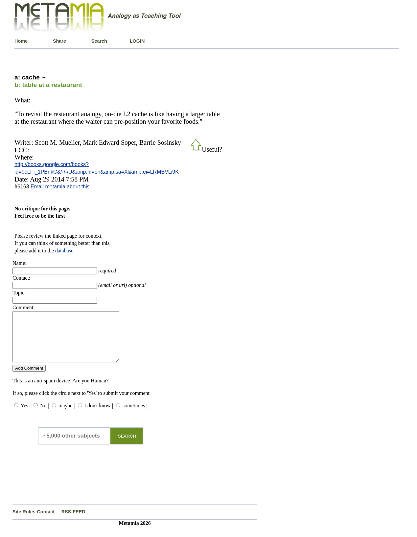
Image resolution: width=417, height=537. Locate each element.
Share (59, 41)
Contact (46, 521)
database (64, 250)
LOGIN (137, 41)
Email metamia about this (60, 186)
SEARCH (127, 445)
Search (99, 41)
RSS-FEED (73, 521)
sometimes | (135, 415)
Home (21, 41)
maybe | (66, 415)
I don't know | (98, 415)
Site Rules (23, 521)
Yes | (25, 415)
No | (44, 415)
